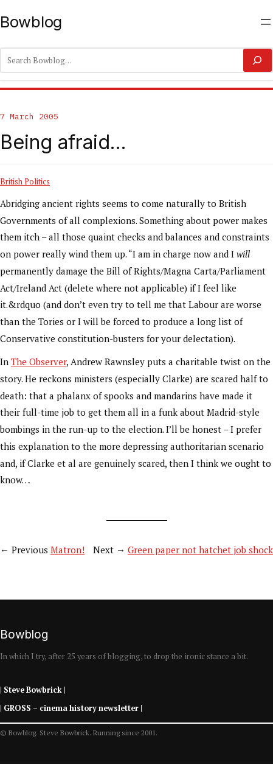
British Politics (25, 181)
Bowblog (31, 21)
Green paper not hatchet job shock (200, 550)
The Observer (38, 361)
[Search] (257, 60)
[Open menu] (265, 22)
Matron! (67, 550)
